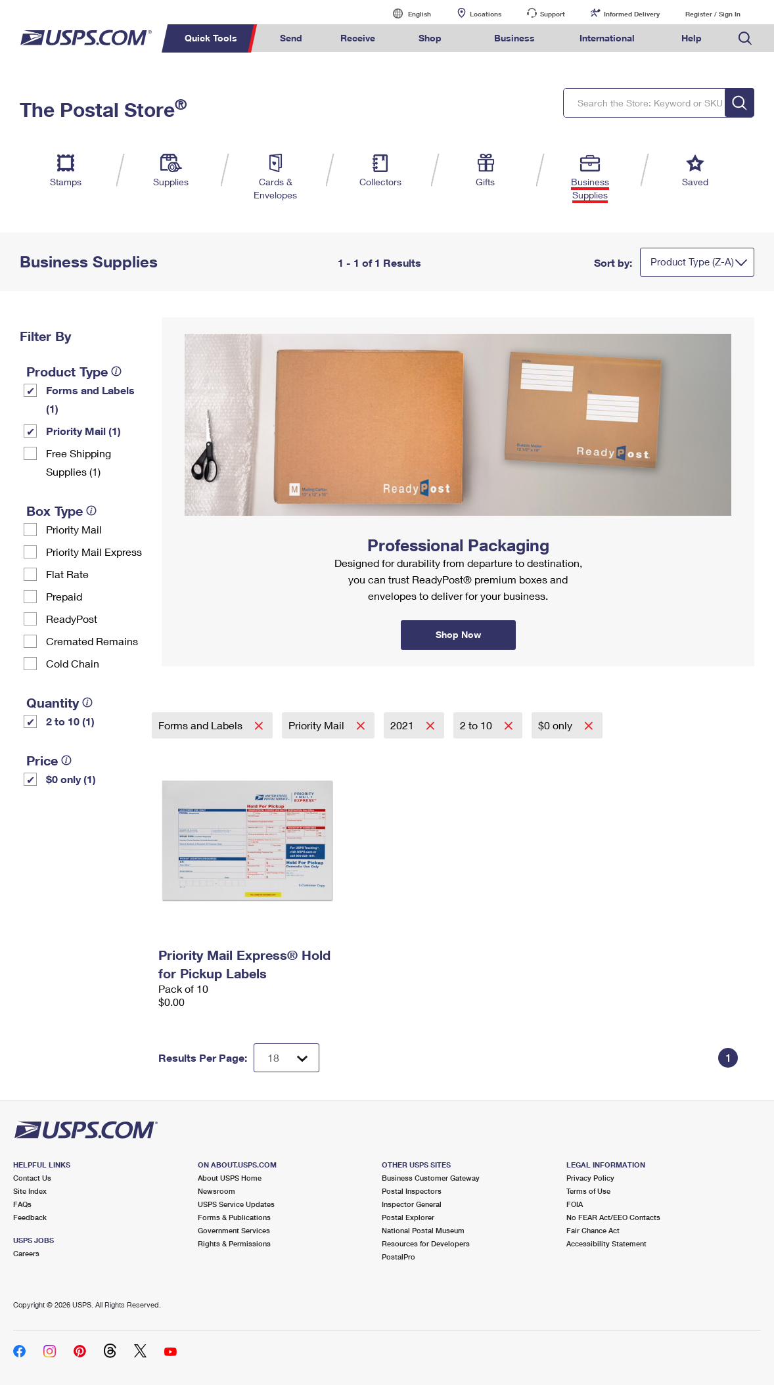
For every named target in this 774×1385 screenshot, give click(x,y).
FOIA (574, 1204)
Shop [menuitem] (430, 37)
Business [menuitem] (514, 37)
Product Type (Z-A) (692, 261)
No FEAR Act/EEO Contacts (613, 1217)
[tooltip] (116, 371)
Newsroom (216, 1191)
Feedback (30, 1217)
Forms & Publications (234, 1217)
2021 (403, 725)
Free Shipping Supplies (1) (78, 462)
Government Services (234, 1230)
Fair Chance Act (593, 1230)
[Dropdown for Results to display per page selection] (286, 1057)
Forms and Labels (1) (90, 399)
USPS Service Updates (236, 1204)
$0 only (556, 725)
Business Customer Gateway (431, 1177)
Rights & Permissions (234, 1243)
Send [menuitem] (291, 37)
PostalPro (398, 1256)
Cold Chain (72, 663)
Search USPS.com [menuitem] (745, 38)
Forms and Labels (201, 725)
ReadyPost (71, 618)
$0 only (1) (71, 779)
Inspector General (412, 1204)
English (406, 13)
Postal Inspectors (412, 1191)
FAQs (22, 1204)
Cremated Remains (92, 641)
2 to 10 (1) (70, 721)
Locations (485, 14)
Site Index (30, 1191)
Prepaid (64, 596)
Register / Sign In (712, 14)
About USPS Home (230, 1177)
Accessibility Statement (606, 1243)
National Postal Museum (423, 1230)
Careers (26, 1253)
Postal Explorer (408, 1217)
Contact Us (32, 1177)
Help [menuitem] (691, 37)
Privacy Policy (590, 1177)
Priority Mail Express (94, 551)
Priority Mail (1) (83, 430)
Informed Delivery (632, 14)
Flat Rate (67, 574)
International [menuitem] (607, 37)
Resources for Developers (426, 1243)
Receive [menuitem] (357, 37)
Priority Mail (74, 529)
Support (552, 14)
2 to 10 (477, 725)
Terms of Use (588, 1191)
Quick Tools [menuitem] (211, 37)
